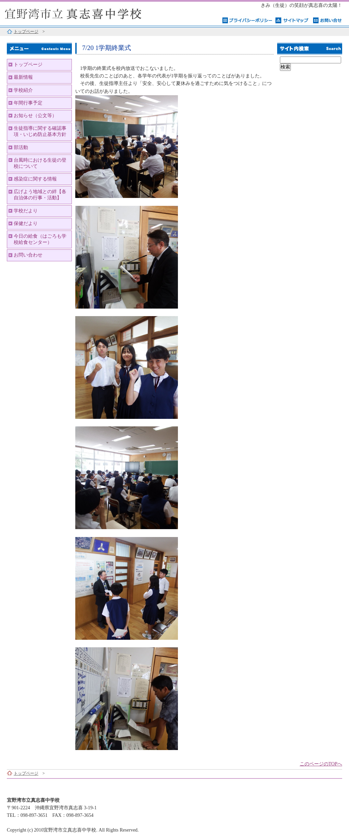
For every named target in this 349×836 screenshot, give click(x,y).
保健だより (26, 223)
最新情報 (23, 77)
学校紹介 (23, 90)
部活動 (21, 147)
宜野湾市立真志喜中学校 (85, 13)
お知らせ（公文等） (35, 115)
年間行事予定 (28, 102)
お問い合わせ (28, 255)
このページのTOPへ (321, 763)
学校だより (26, 210)
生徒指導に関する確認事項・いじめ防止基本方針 (40, 131)
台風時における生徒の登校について (40, 163)
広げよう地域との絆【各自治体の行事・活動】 (40, 194)
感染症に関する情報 (35, 179)
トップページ (26, 31)
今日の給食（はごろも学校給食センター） (40, 239)
